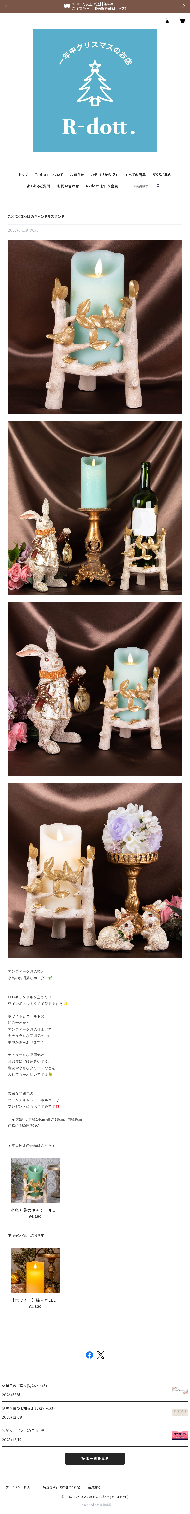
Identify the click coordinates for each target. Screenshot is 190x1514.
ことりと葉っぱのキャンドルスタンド (36, 216)
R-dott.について (49, 175)
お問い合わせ (68, 186)
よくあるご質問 (38, 186)
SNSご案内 (162, 175)
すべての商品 (135, 175)
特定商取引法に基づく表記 (61, 1487)
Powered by (95, 1505)
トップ (23, 175)
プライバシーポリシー (20, 1487)
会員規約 (94, 1487)
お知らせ (77, 175)
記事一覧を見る (95, 1458)
